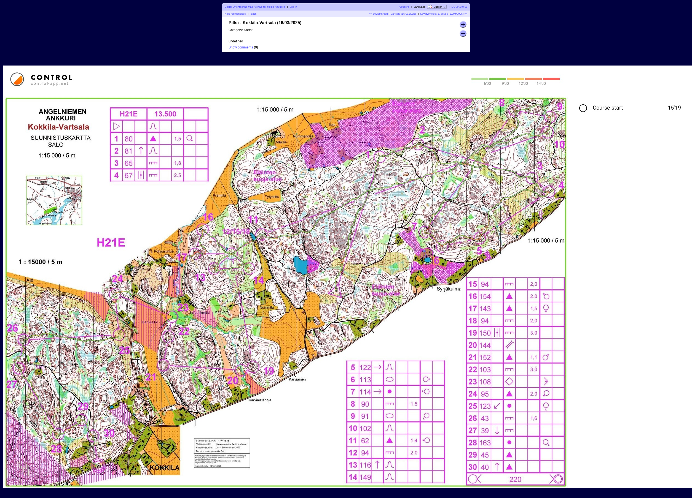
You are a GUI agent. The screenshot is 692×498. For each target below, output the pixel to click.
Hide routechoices (235, 13)
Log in (293, 6)
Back (253, 13)
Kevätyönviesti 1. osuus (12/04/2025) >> (444, 13)
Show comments (241, 47)
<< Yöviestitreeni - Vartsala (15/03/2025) (392, 13)
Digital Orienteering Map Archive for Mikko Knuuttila (255, 6)
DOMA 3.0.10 (460, 6)
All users (404, 6)
